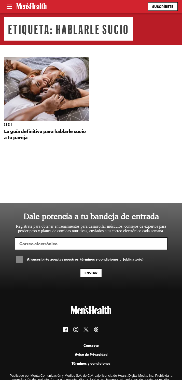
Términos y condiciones (91, 363)
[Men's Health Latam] (31, 6)
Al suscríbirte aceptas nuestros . (85, 259)
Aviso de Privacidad (91, 354)
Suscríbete (162, 6)
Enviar (91, 273)
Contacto (91, 345)
